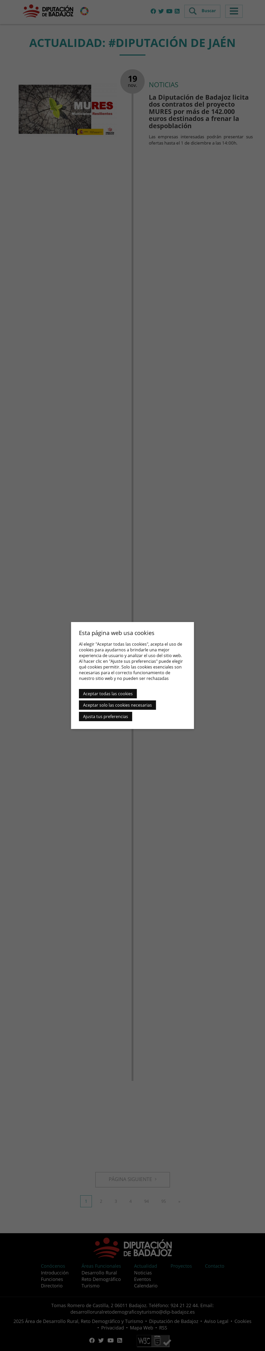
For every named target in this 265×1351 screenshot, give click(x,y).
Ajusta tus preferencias (105, 716)
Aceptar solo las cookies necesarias (117, 705)
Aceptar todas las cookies (108, 694)
